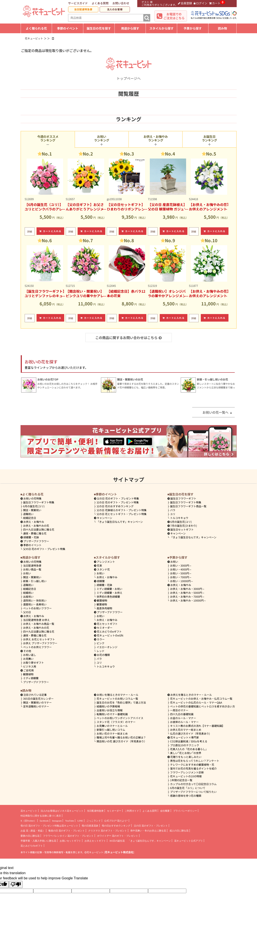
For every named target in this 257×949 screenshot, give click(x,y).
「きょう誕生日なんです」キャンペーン (120, 521)
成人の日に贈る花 (178, 830)
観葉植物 (28, 674)
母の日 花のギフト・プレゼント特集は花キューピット (49, 825)
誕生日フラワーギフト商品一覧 (188, 506)
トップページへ (128, 76)
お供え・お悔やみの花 (36, 525)
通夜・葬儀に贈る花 (34, 533)
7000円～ (181, 577)
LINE (80, 820)
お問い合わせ (120, 3)
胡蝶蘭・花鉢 (30, 537)
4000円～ (181, 569)
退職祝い (28, 514)
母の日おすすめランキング (116, 825)
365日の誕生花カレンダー (38, 698)
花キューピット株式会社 (119, 852)
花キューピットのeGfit (109, 635)
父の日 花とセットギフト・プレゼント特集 (122, 514)
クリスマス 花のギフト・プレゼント (107, 830)
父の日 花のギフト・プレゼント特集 (44, 549)
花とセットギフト (106, 623)
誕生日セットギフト (181, 529)
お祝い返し (29, 655)
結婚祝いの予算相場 (108, 706)
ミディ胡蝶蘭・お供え (109, 592)
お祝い (27, 573)
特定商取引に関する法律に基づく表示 (41, 815)
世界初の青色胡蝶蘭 (108, 596)
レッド (100, 651)
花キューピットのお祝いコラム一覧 (117, 698)
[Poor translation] (16, 884)
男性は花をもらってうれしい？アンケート (194, 760)
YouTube (69, 820)
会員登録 (185, 3)
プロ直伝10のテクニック (184, 745)
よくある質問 (100, 3)
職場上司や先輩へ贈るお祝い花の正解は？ (121, 737)
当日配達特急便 (83, 9)
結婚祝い (28, 592)
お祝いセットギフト (70, 840)
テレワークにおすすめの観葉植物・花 (192, 764)
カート (215, 3)
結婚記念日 (29, 518)
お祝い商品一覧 (32, 569)
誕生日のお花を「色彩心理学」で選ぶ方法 (121, 702)
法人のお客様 (115, 9)
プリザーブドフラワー (35, 541)
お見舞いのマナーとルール (112, 725)
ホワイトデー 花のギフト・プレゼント (117, 835)
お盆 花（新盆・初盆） (33, 830)
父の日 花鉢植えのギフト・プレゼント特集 (122, 510)
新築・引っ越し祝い (34, 581)
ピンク (100, 643)
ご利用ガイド (132, 810)
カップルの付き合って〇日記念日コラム (193, 784)
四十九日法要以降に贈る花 (38, 529)
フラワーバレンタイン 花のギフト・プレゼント (68, 835)
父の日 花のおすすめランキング (115, 506)
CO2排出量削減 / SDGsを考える (188, 741)
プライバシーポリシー (185, 810)
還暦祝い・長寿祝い (34, 604)
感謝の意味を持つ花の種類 (185, 795)
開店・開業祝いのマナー (37, 702)
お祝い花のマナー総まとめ (112, 733)
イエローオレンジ (107, 647)
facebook (44, 820)
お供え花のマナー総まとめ (185, 729)
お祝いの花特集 (32, 498)
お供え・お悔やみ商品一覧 (38, 623)
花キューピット (29, 810)
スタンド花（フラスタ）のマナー (116, 722)
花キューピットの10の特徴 (186, 776)
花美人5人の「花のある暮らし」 (189, 749)
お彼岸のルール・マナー (184, 722)
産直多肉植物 (104, 608)
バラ (172, 510)
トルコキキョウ (179, 518)
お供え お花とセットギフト (39, 639)
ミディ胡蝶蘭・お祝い (109, 589)
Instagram (57, 820)
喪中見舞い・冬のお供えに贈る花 (148, 830)
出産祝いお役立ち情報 (110, 710)
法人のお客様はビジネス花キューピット (62, 810)
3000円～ (181, 565)
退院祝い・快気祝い (34, 600)
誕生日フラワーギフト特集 (38, 502)
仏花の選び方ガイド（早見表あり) (190, 733)
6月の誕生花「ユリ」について (187, 788)
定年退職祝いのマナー (36, 706)
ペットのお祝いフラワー (37, 608)
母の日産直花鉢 (90, 825)
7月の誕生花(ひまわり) (182, 525)
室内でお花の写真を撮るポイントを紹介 (193, 768)
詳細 (29, 231)
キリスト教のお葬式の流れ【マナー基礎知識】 (197, 725)
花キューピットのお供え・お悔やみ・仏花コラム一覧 (201, 698)
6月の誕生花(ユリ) (34, 506)
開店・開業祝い (32, 510)
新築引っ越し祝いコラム (111, 729)
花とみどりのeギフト (108, 631)
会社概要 (165, 810)
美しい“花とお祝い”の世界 (185, 753)
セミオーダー (103, 627)
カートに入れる (50, 231)
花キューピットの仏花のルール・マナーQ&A (196, 702)
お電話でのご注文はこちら (174, 16)
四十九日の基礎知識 (181, 714)
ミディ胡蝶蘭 (30, 678)
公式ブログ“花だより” (116, 820)
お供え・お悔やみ (33, 521)
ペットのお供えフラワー (37, 647)
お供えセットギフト (95, 840)
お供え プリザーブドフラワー (40, 643)
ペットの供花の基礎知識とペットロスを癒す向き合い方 (202, 706)
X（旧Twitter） (28, 820)
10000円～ (181, 581)
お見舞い (28, 658)
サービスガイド (78, 3)
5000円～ (181, 573)
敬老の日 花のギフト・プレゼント (66, 830)
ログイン (200, 3)
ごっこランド (93, 820)
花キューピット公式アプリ (188, 840)
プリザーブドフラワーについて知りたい (193, 791)
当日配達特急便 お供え (36, 620)
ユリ (172, 514)
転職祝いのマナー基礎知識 (112, 714)
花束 (98, 565)
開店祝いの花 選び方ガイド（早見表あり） (122, 741)
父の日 (27, 612)
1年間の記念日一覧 (181, 780)
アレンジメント (104, 561)
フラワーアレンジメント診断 (187, 772)
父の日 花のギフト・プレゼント (151, 825)
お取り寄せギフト (33, 662)
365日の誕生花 (117, 840)
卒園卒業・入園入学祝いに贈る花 (38, 840)
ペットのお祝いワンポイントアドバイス (120, 718)
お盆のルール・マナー (183, 718)
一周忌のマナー (179, 710)
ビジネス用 (29, 666)
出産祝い (28, 596)
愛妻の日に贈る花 (30, 835)
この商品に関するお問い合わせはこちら (128, 337)
